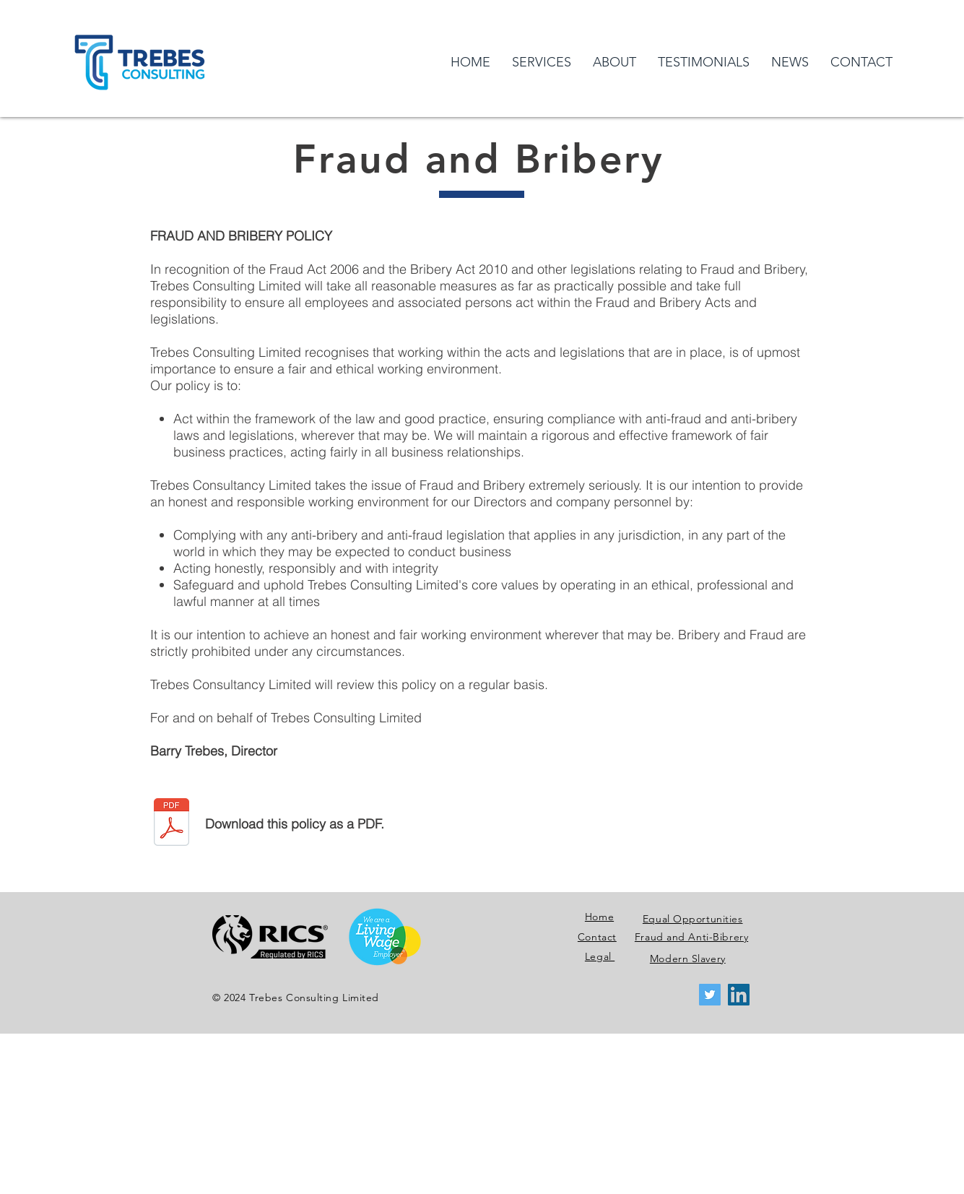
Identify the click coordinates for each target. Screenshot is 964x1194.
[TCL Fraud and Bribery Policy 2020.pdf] (171, 824)
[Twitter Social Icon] (710, 994)
